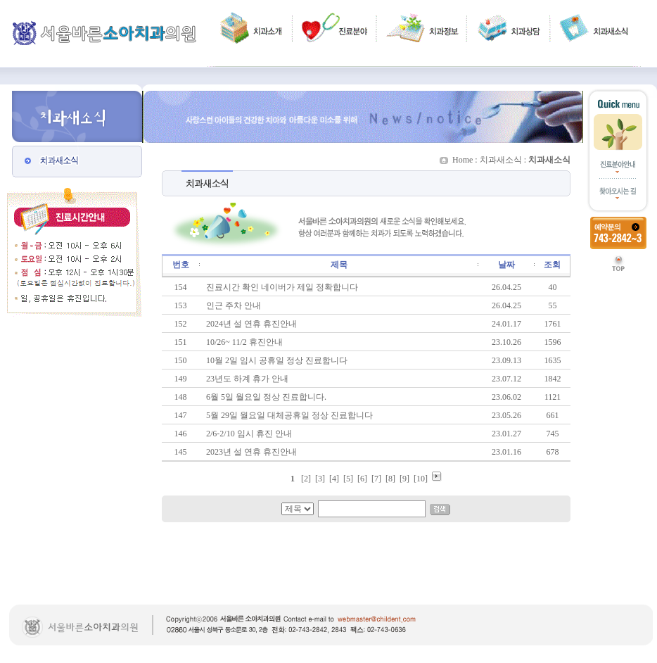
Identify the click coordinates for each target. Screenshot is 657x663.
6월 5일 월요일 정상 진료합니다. (266, 397)
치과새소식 (501, 160)
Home (462, 160)
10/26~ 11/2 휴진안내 (244, 342)
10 (420, 479)
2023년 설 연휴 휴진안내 (251, 452)
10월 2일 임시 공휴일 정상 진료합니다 (276, 360)
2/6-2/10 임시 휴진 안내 (249, 433)
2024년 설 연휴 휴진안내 (251, 324)
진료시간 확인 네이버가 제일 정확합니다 (282, 287)
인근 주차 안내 (233, 305)
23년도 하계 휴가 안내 (247, 379)
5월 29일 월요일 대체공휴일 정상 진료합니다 (289, 415)
